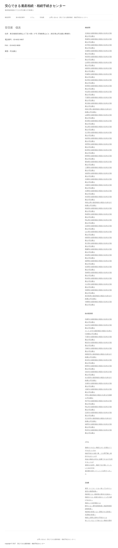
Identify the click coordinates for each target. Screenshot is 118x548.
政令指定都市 (20, 17)
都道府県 (8, 17)
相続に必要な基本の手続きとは (96, 517)
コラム (32, 17)
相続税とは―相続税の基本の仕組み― (98, 494)
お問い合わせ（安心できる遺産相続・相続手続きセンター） (69, 17)
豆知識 (42, 17)
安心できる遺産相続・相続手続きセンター (35, 6)
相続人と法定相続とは (93, 503)
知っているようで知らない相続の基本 (98, 520)
